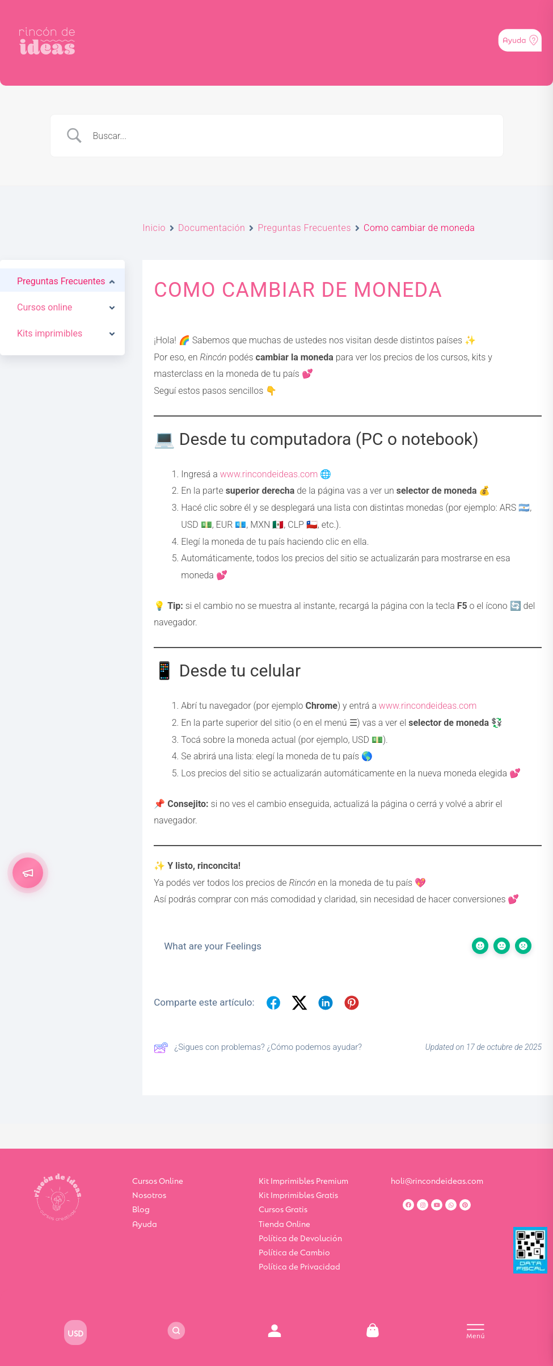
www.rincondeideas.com (269, 474)
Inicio (154, 227)
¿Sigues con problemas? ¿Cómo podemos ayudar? (258, 1047)
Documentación (211, 227)
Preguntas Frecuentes (304, 227)
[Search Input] (291, 136)
